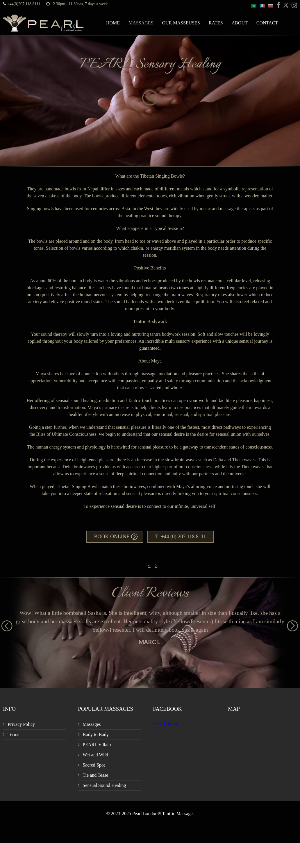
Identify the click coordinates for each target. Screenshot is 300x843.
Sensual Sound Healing (104, 785)
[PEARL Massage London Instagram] (293, 5)
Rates (216, 22)
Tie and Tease (95, 775)
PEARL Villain (97, 744)
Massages (140, 22)
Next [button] (290, 623)
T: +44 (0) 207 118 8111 (180, 537)
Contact (267, 22)
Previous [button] (4, 623)
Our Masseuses (181, 22)
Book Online (111, 537)
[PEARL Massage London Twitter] (284, 5)
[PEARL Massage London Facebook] (277, 5)
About (240, 22)
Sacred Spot (94, 764)
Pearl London (165, 723)
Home (113, 22)
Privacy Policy (21, 724)
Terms (13, 734)
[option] (150, 627)
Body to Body (96, 734)
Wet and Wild (95, 754)
